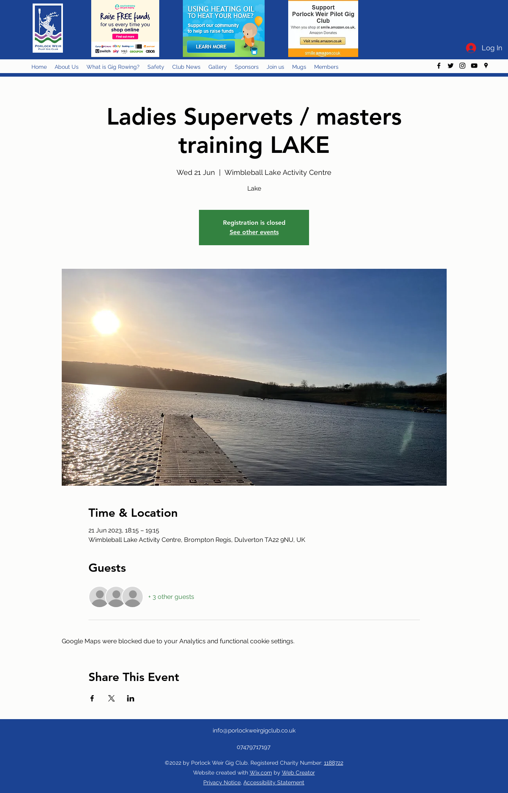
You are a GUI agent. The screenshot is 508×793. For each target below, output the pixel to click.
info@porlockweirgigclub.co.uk (254, 730)
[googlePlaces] (486, 66)
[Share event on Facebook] (92, 698)
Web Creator (298, 772)
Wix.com (261, 772)
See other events (254, 232)
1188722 (333, 763)
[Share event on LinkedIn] (130, 698)
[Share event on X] (111, 698)
